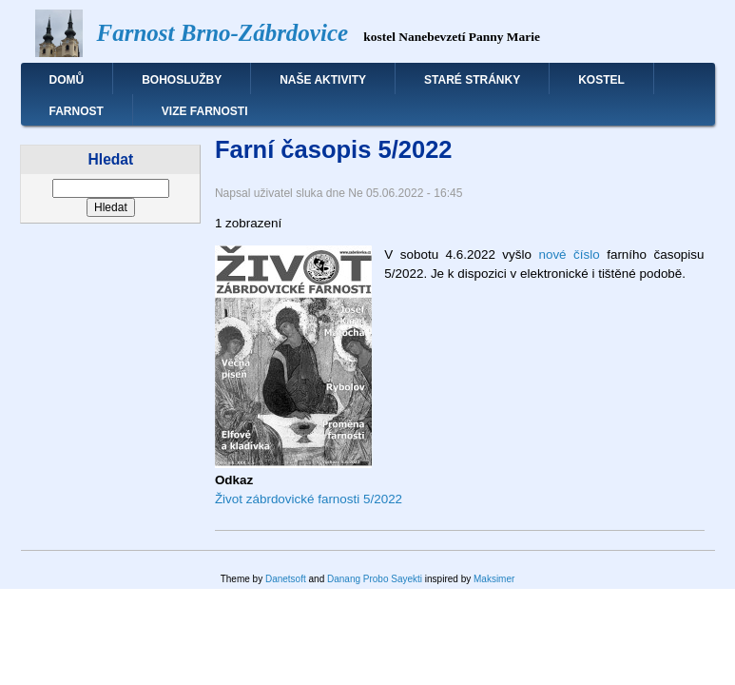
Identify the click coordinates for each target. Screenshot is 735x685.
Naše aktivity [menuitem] (323, 80)
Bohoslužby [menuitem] (182, 80)
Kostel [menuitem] (601, 80)
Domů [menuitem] (67, 80)
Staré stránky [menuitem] (472, 80)
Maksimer (494, 579)
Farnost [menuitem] (76, 111)
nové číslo (568, 254)
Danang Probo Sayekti (374, 579)
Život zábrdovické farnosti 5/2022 (308, 499)
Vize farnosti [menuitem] (205, 111)
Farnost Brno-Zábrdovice (223, 33)
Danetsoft (285, 579)
